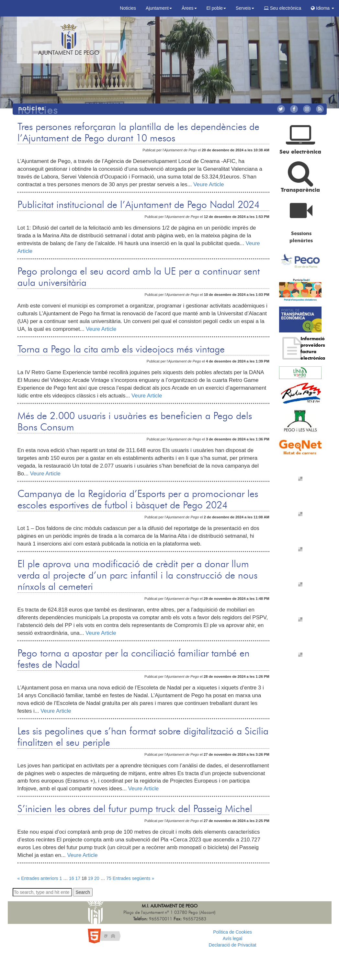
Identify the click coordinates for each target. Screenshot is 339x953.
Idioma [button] (322, 8)
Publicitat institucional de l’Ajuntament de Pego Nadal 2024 (138, 205)
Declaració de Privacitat (232, 945)
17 (78, 878)
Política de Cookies (232, 932)
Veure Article (208, 184)
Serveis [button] (245, 8)
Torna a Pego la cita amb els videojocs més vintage (121, 349)
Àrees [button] (189, 8)
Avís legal (232, 938)
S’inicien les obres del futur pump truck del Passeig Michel (134, 809)
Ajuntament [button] (159, 8)
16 (71, 878)
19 (90, 878)
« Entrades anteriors (37, 878)
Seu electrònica (282, 8)
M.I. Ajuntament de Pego (170, 906)
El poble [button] (216, 8)
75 (108, 878)
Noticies (128, 8)
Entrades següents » (133, 878)
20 (96, 878)
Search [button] (82, 892)
